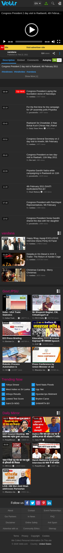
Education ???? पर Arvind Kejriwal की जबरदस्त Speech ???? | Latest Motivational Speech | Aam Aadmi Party (46, 342)
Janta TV (38, 440)
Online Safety (31, 522)
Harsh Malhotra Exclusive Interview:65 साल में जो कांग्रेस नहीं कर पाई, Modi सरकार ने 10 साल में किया (45, 464)
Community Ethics (31, 528)
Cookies (46, 536)
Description (9, 60)
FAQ (52, 516)
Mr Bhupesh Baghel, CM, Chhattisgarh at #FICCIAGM (45, 315)
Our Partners (10, 516)
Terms (16, 536)
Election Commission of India (16, 341)
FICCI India (39, 318)
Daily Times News (36, 128)
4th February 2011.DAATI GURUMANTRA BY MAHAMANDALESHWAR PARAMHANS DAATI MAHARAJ (42, 190)
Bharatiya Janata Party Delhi (45, 370)
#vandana (31, 72)
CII (6, 370)
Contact (31, 510)
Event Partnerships (52, 510)
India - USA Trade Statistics (11, 313)
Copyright (35, 536)
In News (31, 516)
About (10, 510)
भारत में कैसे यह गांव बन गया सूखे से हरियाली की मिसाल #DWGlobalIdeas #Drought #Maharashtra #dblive (16, 464)
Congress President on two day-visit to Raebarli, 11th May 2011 (42, 156)
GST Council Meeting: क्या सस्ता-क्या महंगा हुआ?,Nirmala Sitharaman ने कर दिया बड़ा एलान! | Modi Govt (16, 438)
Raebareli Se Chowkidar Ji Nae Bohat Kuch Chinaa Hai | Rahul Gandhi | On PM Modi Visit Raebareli (42, 127)
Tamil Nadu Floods (45, 384)
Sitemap (52, 528)
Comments (33, 60)
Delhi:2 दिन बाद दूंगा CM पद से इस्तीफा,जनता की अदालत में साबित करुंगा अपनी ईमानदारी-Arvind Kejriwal (46, 438)
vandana (11, 52)
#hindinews (7, 72)
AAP (36, 344)
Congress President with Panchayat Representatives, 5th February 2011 (44, 205)
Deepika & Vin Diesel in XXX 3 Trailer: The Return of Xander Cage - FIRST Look (44, 257)
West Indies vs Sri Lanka (18, 389)
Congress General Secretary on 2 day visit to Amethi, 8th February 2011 (43, 141)
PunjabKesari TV (11, 440)
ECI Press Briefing (12, 338)
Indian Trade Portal (12, 318)
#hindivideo (19, 72)
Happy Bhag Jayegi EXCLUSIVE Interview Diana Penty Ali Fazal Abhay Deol (42, 241)
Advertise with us (10, 528)
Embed (21, 60)
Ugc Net (40, 389)
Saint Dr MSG (12, 403)
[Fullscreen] (58, 41)
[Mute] (53, 41)
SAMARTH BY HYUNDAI (43, 403)
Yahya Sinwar (12, 384)
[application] (31, 30)
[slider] (28, 41)
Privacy (25, 536)
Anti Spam (52, 522)
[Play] (4, 41)
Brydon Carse (42, 398)
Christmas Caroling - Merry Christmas (40, 271)
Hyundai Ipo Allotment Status (46, 394)
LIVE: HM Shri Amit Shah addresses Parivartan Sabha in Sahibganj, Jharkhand (15, 490)
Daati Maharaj (34, 192)
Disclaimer (10, 522)
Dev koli (32, 160)
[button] (31, 30)
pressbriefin (33, 112)
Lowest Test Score (15, 398)
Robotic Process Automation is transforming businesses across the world (16, 368)
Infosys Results (13, 394)
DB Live (8, 466)
